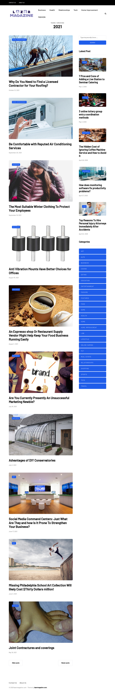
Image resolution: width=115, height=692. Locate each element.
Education (85, 280)
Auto (83, 257)
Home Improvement (89, 10)
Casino (85, 97)
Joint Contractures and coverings (31, 648)
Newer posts (65, 663)
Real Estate (86, 357)
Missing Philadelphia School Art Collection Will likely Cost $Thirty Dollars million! (40, 587)
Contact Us (12, 2)
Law (84, 206)
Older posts (15, 663)
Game (83, 310)
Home (83, 321)
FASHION (41, 17)
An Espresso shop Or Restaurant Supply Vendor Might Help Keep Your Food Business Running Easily (38, 335)
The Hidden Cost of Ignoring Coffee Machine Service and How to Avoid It (92, 151)
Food (84, 62)
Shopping (16, 164)
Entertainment (87, 286)
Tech (76, 10)
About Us (21, 2)
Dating (84, 275)
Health (52, 10)
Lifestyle (85, 339)
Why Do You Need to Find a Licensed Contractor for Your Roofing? (33, 83)
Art (14, 476)
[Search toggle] (104, 13)
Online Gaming (87, 345)
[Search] (92, 37)
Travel (84, 386)
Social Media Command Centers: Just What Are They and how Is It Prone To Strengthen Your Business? (38, 523)
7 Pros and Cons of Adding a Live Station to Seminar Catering (92, 79)
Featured (85, 298)
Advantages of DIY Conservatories (32, 460)
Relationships (64, 10)
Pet (82, 351)
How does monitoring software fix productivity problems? (92, 188)
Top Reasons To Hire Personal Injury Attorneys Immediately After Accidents (92, 225)
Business (42, 10)
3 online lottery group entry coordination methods (90, 114)
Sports (84, 374)
